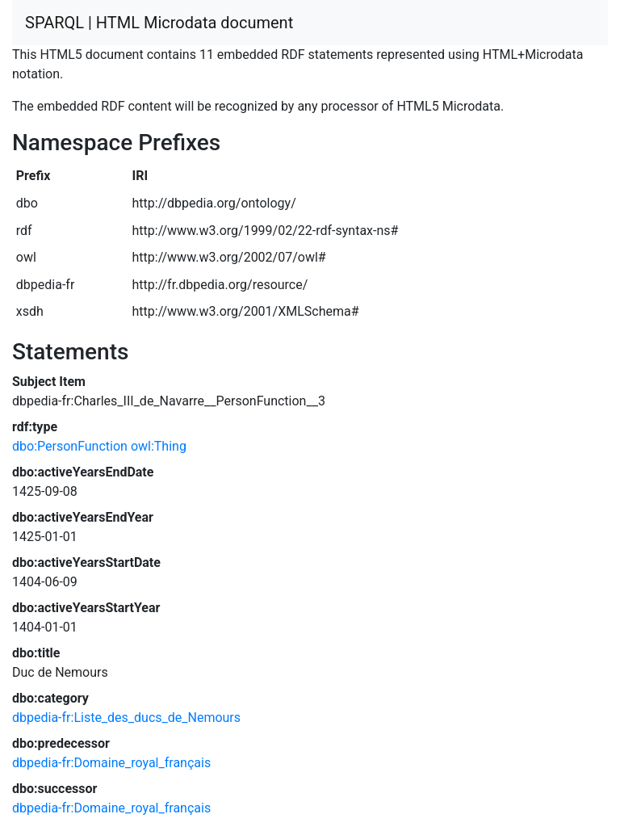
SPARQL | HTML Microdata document (159, 22)
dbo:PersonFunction (70, 446)
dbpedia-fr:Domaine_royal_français (111, 762)
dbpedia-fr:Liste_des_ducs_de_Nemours (126, 717)
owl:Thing (158, 446)
